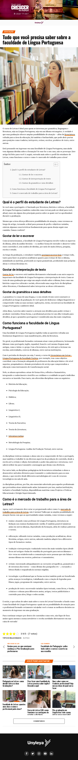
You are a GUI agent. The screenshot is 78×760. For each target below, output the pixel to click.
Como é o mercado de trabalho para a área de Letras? (34, 193)
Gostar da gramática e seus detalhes (37, 183)
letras (26, 638)
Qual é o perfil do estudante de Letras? (28, 169)
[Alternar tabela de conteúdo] (54, 164)
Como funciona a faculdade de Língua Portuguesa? (33, 189)
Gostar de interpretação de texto (36, 178)
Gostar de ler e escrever (32, 174)
